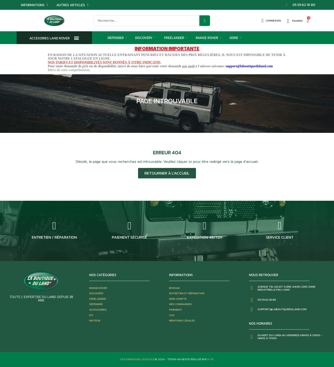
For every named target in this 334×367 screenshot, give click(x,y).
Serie (235, 37)
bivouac (174, 288)
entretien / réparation (54, 237)
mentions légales (182, 320)
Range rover (98, 288)
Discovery (145, 37)
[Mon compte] (271, 20)
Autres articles (72, 5)
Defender (117, 37)
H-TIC (210, 359)
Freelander (175, 37)
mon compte (178, 299)
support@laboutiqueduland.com (249, 66)
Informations (34, 5)
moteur (94, 320)
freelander (97, 299)
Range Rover (208, 37)
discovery (96, 293)
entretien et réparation (186, 293)
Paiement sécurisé (129, 237)
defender (96, 304)
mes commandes (180, 304)
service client (280, 237)
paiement (175, 310)
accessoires (98, 310)
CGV (172, 315)
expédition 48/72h (204, 237)
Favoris (297, 21)
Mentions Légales (140, 359)
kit (91, 315)
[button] (167, 173)
